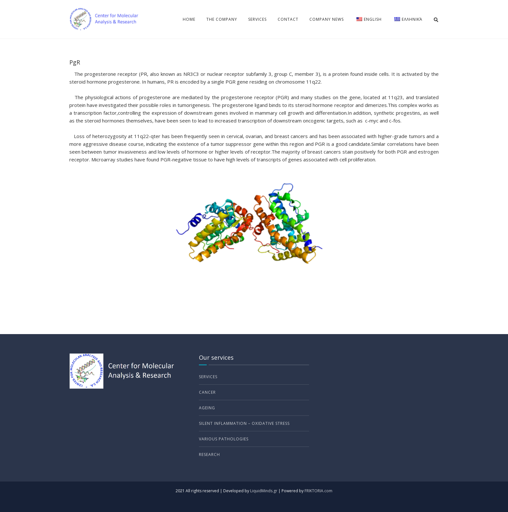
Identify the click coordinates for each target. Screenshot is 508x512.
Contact (288, 19)
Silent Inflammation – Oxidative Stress (244, 423)
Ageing (207, 408)
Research (209, 454)
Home (189, 19)
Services (257, 19)
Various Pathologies (223, 439)
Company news (326, 19)
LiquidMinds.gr (263, 491)
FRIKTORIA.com (318, 491)
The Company (221, 19)
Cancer (207, 392)
